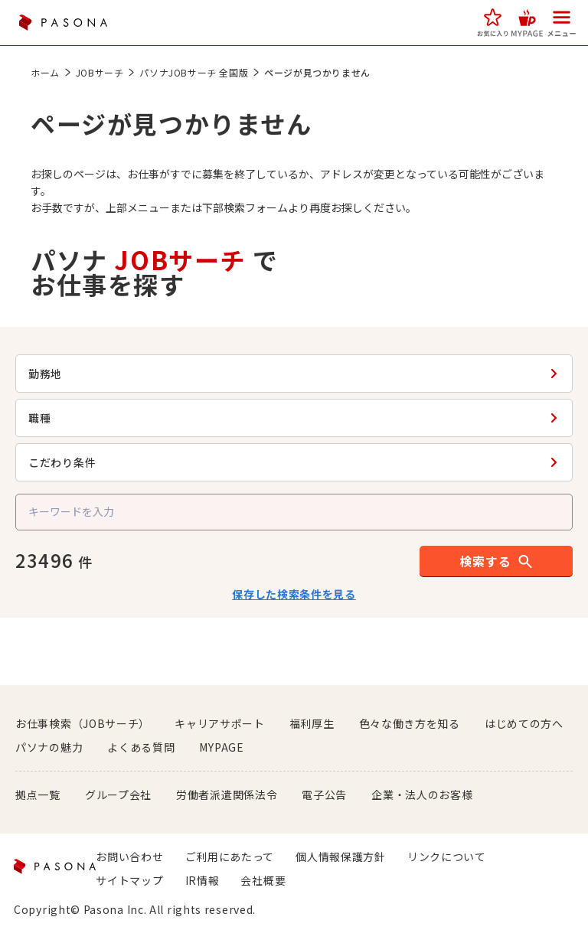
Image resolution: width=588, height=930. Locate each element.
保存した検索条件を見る (294, 594)
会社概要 (263, 880)
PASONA (62, 23)
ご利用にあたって (230, 856)
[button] (492, 22)
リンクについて (446, 856)
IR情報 (202, 880)
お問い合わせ (129, 856)
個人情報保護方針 (341, 856)
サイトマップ (129, 880)
